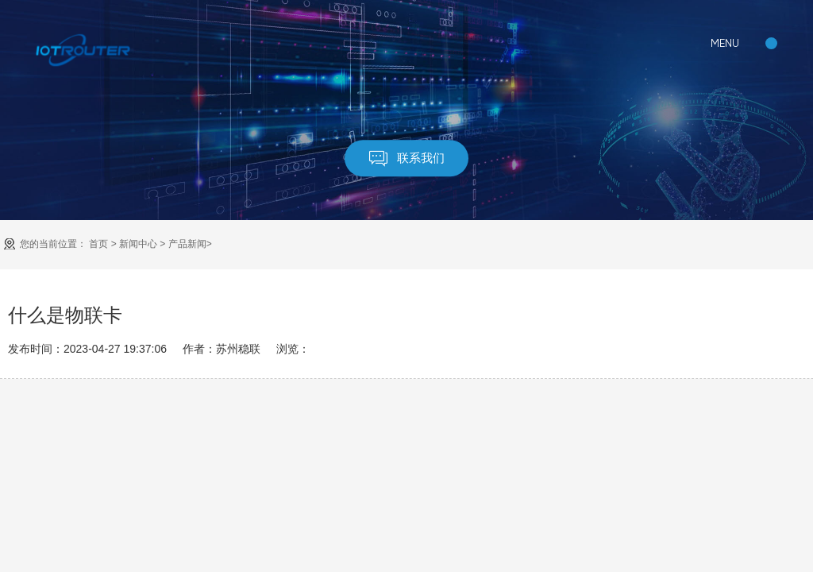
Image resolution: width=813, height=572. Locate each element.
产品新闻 (187, 243)
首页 (98, 243)
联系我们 (407, 158)
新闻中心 (138, 243)
